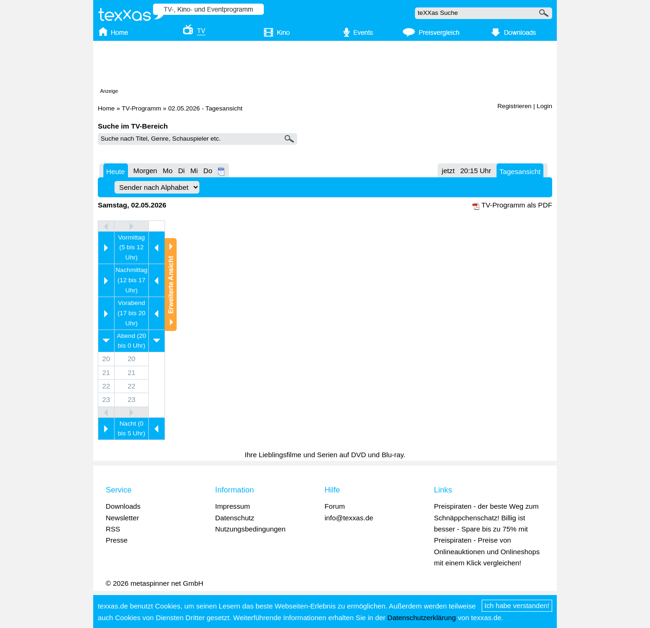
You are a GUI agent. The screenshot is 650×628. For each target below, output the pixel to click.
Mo (167, 171)
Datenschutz (234, 518)
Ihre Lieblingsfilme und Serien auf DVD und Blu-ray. (325, 455)
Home (106, 108)
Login (544, 106)
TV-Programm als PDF (516, 205)
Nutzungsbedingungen (250, 529)
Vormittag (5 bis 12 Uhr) (131, 247)
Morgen (146, 171)
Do (208, 171)
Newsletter (122, 518)
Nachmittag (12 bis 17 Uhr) (131, 280)
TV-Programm (141, 108)
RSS (113, 529)
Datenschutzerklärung (421, 618)
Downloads (123, 506)
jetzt (448, 171)
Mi (194, 171)
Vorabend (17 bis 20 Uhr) (132, 313)
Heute (115, 171)
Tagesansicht (520, 171)
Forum (335, 506)
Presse (116, 540)
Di (181, 171)
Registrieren (514, 106)
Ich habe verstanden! (516, 605)
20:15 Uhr (475, 171)
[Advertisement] (325, 66)
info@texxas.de (349, 518)
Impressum (232, 506)
